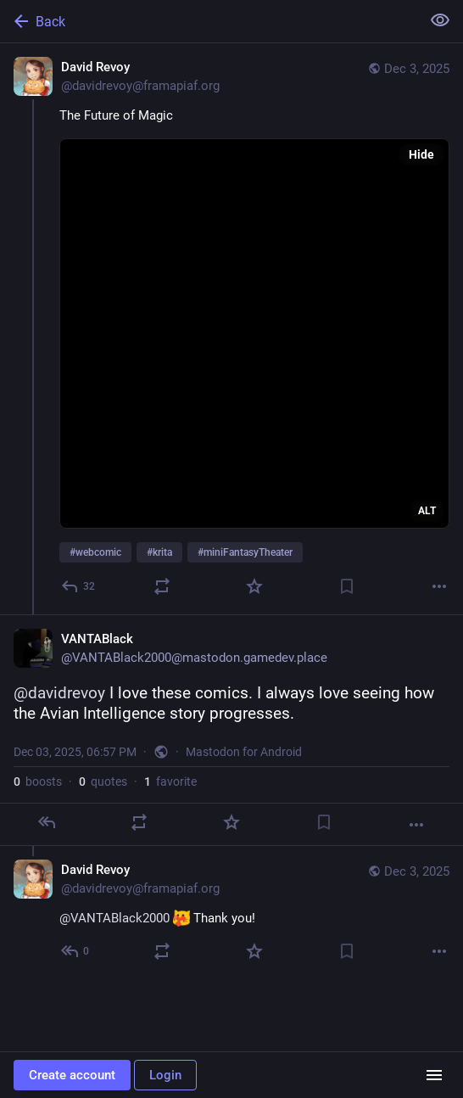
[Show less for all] (440, 20)
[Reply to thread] (75, 951)
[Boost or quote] (162, 586)
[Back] (208, 21)
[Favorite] (254, 586)
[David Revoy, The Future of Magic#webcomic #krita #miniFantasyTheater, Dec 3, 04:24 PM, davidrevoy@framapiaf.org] (231, 328)
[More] (439, 586)
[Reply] (78, 586)
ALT (427, 511)
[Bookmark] (347, 586)
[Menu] (434, 1075)
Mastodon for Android (244, 752)
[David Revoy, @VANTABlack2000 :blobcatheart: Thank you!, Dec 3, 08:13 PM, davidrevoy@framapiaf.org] (231, 912)
